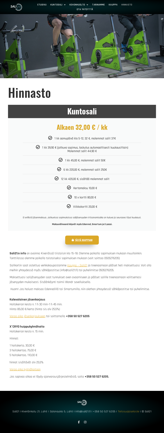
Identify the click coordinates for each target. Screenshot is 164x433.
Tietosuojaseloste (128, 411)
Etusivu (42, 4)
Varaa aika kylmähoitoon (25, 369)
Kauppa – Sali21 (77, 265)
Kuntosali (58, 4)
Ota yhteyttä (85, 9)
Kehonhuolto (79, 4)
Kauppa (113, 4)
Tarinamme (98, 4)
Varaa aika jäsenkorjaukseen (27, 316)
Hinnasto (126, 4)
